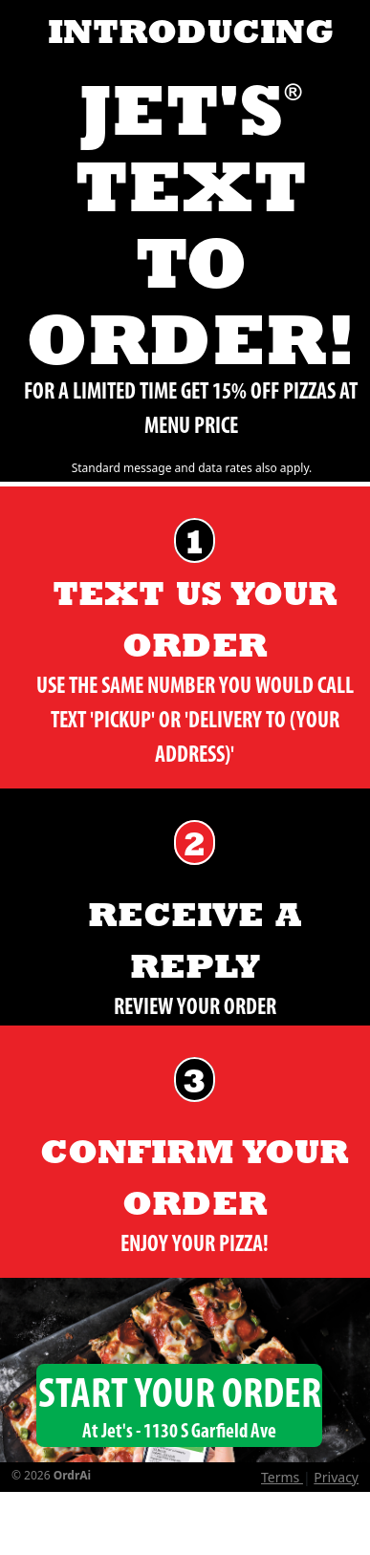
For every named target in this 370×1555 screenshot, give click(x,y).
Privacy (336, 1477)
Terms (282, 1477)
